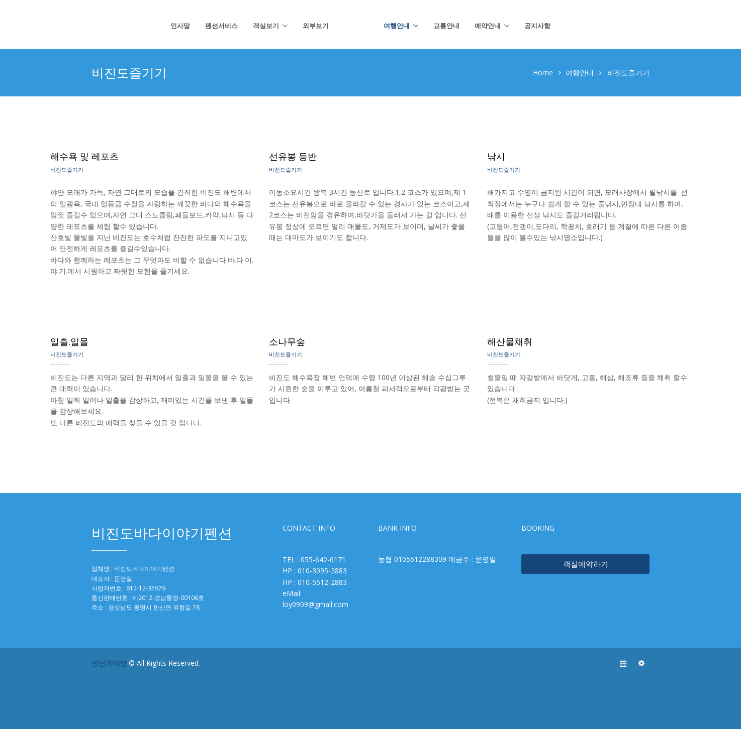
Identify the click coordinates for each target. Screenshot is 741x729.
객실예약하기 (585, 564)
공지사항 (537, 25)
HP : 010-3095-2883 (315, 570)
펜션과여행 (109, 663)
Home (543, 72)
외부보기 (316, 25)
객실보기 (266, 25)
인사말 (180, 25)
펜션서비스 (221, 25)
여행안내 (397, 25)
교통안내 (446, 25)
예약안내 (488, 25)
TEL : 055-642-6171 (314, 559)
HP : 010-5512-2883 (315, 582)
